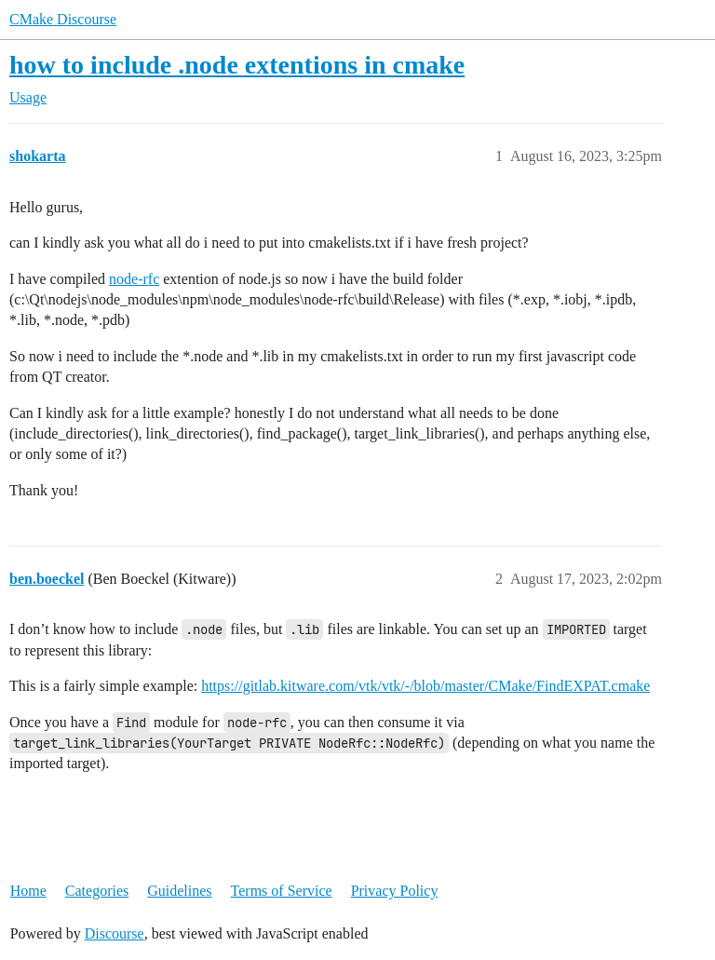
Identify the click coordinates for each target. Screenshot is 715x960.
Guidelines (179, 891)
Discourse (114, 933)
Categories (96, 891)
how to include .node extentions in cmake (237, 64)
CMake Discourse (62, 19)
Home (28, 891)
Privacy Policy (394, 891)
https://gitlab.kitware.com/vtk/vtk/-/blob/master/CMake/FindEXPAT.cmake (425, 686)
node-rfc (134, 279)
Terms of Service (281, 891)
